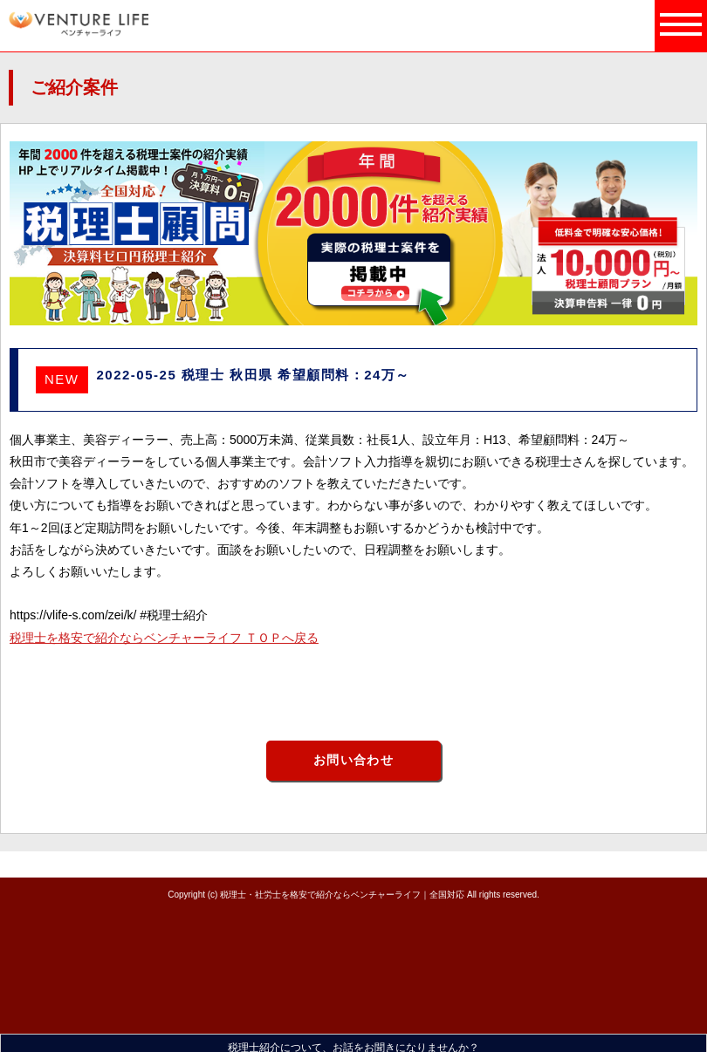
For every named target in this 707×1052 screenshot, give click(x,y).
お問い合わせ (353, 760)
